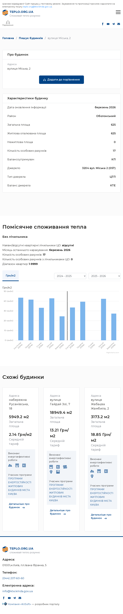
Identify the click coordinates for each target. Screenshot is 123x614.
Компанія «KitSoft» (20, 604)
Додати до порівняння (63, 79)
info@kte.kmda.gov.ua (17, 591)
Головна (8, 38)
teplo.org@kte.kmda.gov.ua (37, 6)
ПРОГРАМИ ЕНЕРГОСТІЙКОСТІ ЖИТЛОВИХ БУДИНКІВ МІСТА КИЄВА (19, 486)
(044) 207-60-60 (13, 578)
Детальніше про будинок (19, 506)
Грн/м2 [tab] (10, 275)
